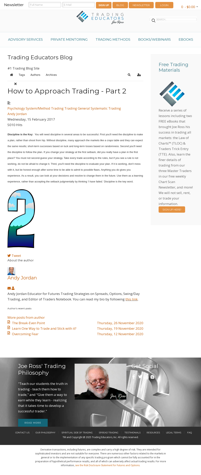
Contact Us (22, 432)
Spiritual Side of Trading (77, 432)
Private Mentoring (69, 39)
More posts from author (26, 317)
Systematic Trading (106, 108)
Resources (153, 432)
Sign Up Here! (172, 209)
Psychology (16, 108)
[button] (129, 75)
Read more (33, 422)
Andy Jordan (17, 114)
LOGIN (164, 5)
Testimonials (132, 432)
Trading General (77, 108)
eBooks (186, 39)
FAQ (189, 432)
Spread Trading (108, 432)
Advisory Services (25, 39)
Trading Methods (113, 39)
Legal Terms (173, 432)
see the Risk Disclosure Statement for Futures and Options (107, 465)
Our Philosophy (45, 432)
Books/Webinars (154, 39)
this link (131, 299)
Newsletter (141, 5)
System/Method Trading (45, 108)
